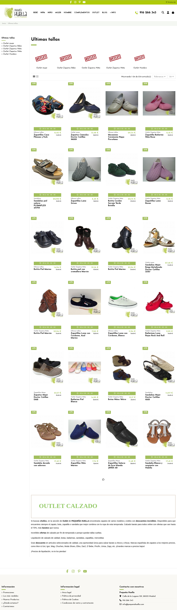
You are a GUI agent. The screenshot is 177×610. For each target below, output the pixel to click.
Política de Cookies (70, 600)
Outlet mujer (41, 68)
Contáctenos (8, 606)
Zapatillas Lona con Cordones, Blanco (117, 334)
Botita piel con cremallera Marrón (80, 270)
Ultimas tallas (8, 38)
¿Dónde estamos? (10, 603)
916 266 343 (128, 600)
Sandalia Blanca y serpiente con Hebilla (153, 465)
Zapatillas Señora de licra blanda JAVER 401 (116, 465)
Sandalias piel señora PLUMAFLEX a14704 (40, 204)
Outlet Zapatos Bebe (66, 68)
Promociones (8, 593)
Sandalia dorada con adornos (42, 464)
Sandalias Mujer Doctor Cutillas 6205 (153, 397)
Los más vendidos (10, 596)
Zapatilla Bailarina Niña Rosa (154, 136)
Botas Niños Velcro (117, 399)
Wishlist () (171, 2)
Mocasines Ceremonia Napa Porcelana (116, 137)
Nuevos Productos (11, 600)
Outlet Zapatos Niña (115, 68)
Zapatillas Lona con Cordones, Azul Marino (80, 335)
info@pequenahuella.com (133, 604)
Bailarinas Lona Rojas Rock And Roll (154, 334)
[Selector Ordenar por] (159, 77)
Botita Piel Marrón (43, 333)
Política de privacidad (71, 596)
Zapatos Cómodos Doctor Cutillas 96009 (80, 137)
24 (171, 77)
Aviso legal (66, 593)
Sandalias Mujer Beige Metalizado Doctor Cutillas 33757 (153, 268)
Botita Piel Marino (42, 269)
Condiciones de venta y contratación (77, 603)
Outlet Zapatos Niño (91, 68)
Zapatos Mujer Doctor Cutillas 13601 (41, 397)
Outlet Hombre (140, 68)
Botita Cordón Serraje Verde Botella (115, 203)
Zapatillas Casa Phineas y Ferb (41, 136)
